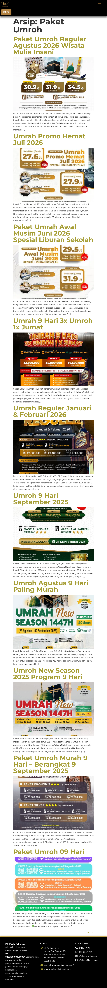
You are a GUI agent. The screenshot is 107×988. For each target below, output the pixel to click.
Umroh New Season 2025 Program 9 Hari (48, 674)
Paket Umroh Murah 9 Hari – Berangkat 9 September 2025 (50, 764)
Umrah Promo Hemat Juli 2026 (49, 139)
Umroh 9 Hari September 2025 (40, 499)
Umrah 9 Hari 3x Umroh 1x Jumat (53, 324)
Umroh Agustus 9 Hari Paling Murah (50, 586)
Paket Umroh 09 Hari (48, 852)
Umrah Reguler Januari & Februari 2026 (52, 411)
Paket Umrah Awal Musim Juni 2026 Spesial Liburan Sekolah (53, 233)
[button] (99, 4)
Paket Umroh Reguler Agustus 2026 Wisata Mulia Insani (49, 45)
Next (90, 932)
